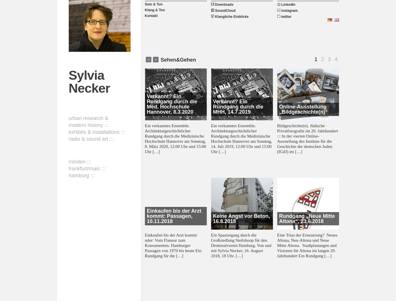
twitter (284, 17)
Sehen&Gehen (178, 60)
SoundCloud (223, 11)
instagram (287, 11)
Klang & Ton (155, 10)
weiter (149, 59)
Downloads (222, 5)
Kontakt (151, 16)
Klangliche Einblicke (230, 17)
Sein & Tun (154, 4)
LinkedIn (286, 5)
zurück (156, 59)
